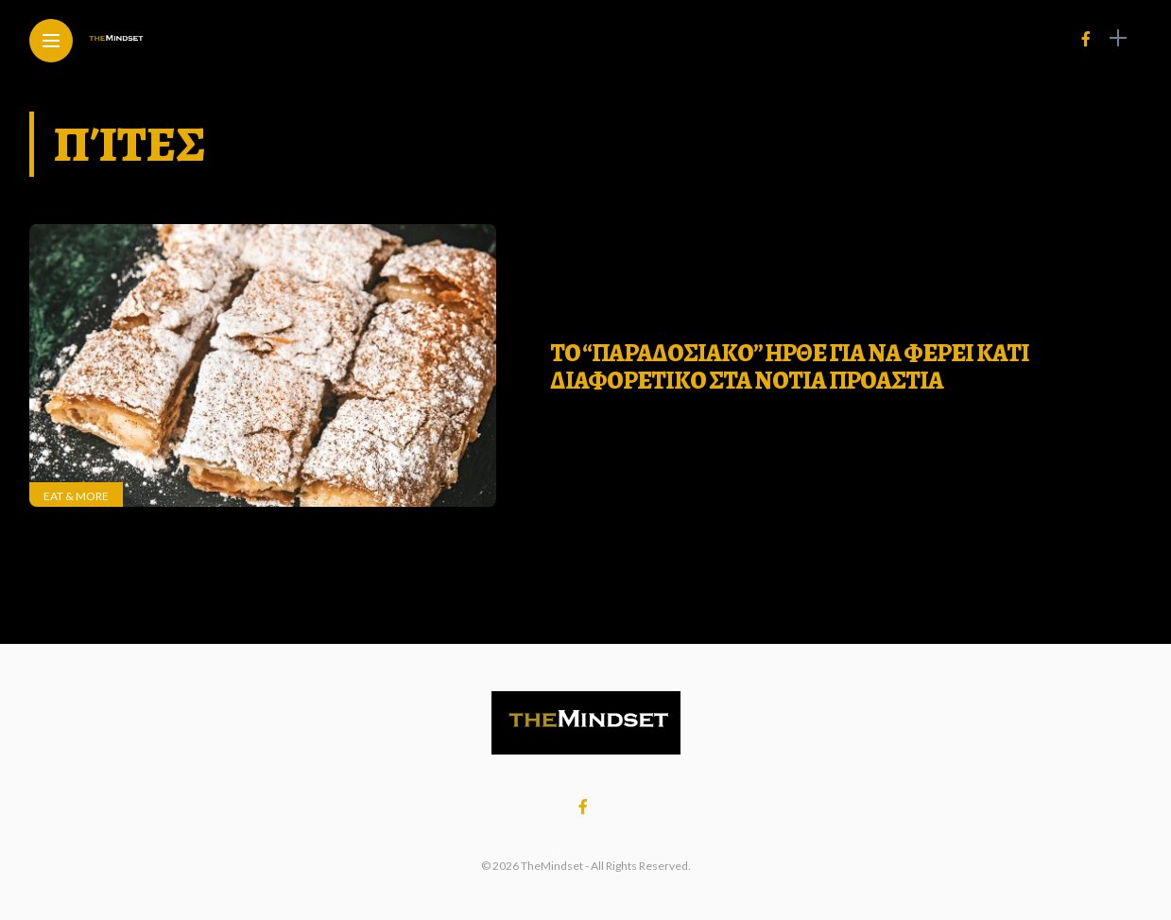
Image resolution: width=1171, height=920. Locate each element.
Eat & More (76, 496)
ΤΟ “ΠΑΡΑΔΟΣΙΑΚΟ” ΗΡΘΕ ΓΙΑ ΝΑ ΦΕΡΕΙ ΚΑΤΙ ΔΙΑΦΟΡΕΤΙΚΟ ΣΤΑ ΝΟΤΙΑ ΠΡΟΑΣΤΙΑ (789, 367)
